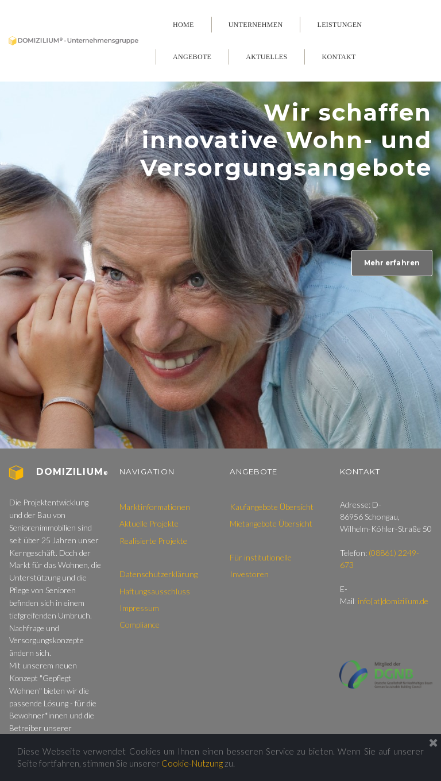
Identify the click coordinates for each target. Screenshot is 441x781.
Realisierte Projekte (153, 543)
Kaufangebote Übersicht (272, 509)
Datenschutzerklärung (158, 577)
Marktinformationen (154, 509)
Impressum (139, 611)
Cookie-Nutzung (192, 763)
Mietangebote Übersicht (271, 526)
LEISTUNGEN (339, 25)
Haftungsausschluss (154, 593)
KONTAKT (338, 57)
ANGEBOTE (192, 57)
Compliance (139, 627)
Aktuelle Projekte (149, 526)
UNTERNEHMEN (256, 25)
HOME (183, 25)
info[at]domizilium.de (393, 603)
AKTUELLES (266, 57)
